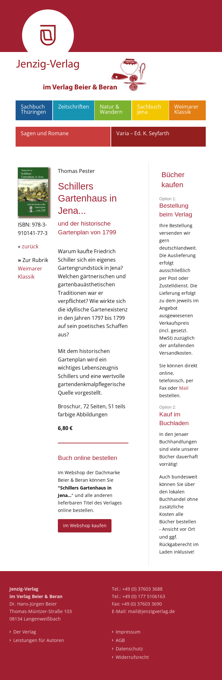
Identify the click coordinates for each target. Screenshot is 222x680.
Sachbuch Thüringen (33, 109)
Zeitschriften (73, 106)
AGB (120, 640)
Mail (184, 388)
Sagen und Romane (45, 133)
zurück (30, 246)
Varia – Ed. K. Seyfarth (142, 133)
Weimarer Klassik (186, 109)
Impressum (128, 632)
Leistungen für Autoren (38, 640)
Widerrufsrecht (132, 657)
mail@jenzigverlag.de (151, 611)
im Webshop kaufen (85, 525)
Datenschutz (129, 649)
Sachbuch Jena (149, 109)
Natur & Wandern (111, 109)
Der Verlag (24, 632)
